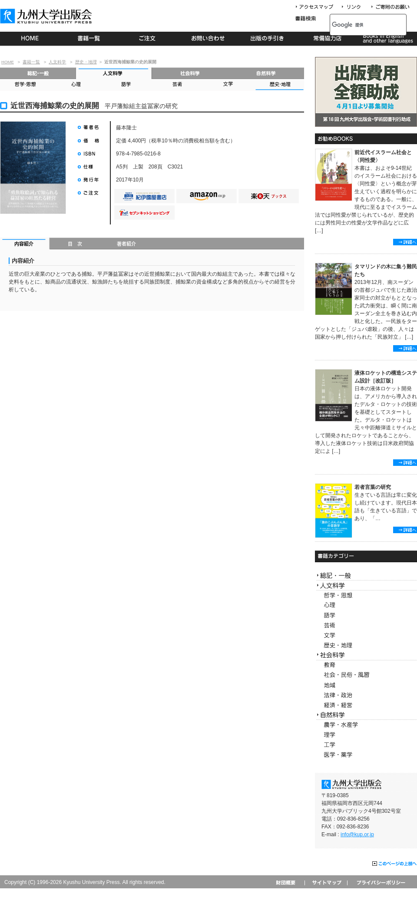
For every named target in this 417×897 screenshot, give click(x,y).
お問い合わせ (208, 39)
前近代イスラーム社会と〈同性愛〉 (383, 156)
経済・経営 (366, 705)
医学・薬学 (366, 755)
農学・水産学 (366, 725)
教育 (366, 665)
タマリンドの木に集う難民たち (385, 270)
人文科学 (57, 61)
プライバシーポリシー (380, 882)
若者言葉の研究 (372, 487)
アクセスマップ (317, 7)
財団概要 (288, 882)
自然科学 (266, 73)
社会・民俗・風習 (366, 675)
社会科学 (190, 73)
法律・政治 (366, 695)
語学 (126, 85)
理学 (366, 735)
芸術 (177, 85)
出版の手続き (268, 39)
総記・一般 (38, 73)
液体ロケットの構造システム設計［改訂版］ (385, 377)
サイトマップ (325, 882)
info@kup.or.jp (357, 834)
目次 (75, 244)
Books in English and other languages (387, 39)
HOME (30, 39)
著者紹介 (126, 244)
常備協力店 (327, 39)
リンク (355, 7)
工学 (366, 745)
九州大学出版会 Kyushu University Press (47, 16)
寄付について (390, 7)
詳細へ (405, 242)
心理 (75, 85)
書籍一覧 (89, 39)
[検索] (358, 25)
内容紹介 (25, 244)
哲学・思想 (25, 85)
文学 (227, 85)
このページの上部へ (394, 864)
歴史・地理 (86, 61)
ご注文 (149, 39)
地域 (366, 685)
